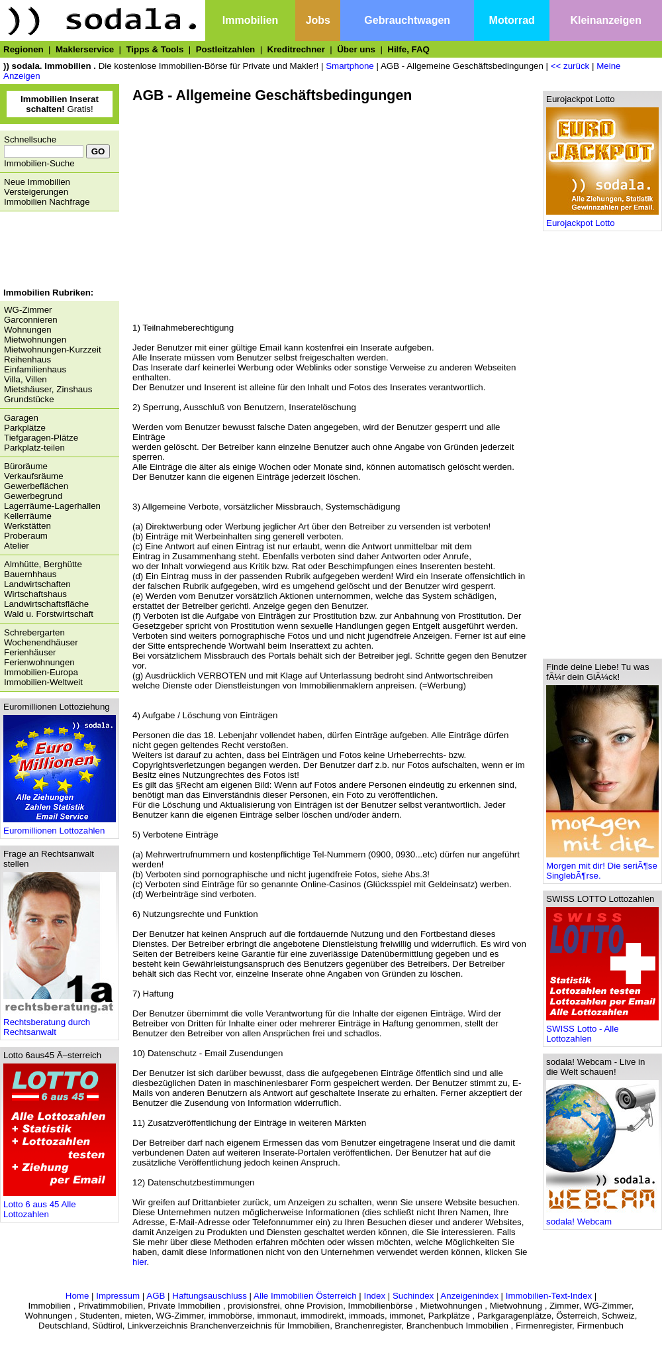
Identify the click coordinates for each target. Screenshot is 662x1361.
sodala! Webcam (602, 1217)
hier (139, 1262)
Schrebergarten (34, 632)
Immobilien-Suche (39, 163)
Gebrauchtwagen (407, 20)
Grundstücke (29, 399)
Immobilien (250, 20)
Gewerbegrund (33, 496)
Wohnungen (28, 330)
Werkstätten (27, 526)
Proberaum (26, 536)
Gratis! (60, 104)
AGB (155, 1296)
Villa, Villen (25, 379)
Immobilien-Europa (41, 672)
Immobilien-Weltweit (43, 682)
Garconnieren (31, 320)
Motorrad (512, 20)
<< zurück (570, 66)
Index (374, 1296)
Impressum (118, 1296)
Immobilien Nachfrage (47, 202)
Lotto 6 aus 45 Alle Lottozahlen (59, 1205)
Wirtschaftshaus (35, 594)
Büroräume (26, 466)
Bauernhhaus (30, 574)
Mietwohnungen (35, 340)
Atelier (16, 546)
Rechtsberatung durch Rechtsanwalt (59, 1023)
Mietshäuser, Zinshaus (48, 389)
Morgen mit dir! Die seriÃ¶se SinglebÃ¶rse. (602, 867)
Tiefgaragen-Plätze (41, 438)
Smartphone (350, 66)
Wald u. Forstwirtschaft (48, 614)
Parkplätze (25, 428)
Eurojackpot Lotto (602, 219)
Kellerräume (28, 516)
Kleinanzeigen (605, 20)
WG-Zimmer (28, 310)
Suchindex (413, 1296)
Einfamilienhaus (35, 369)
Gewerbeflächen (36, 486)
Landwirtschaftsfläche (46, 604)
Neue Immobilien (37, 182)
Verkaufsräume (34, 476)
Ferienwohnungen (39, 662)
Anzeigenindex (469, 1296)
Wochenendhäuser (41, 642)
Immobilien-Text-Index (549, 1296)
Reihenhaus (27, 359)
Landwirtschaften (37, 584)
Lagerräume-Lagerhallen (52, 506)
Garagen (21, 418)
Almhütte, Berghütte (43, 564)
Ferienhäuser (30, 652)
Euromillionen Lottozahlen (59, 827)
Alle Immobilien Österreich (305, 1296)
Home (77, 1296)
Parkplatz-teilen (34, 448)
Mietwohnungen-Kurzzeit (52, 349)
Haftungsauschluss (209, 1296)
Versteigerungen (36, 192)
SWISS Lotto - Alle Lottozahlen (602, 1030)
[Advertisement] (56, 251)
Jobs (318, 20)
